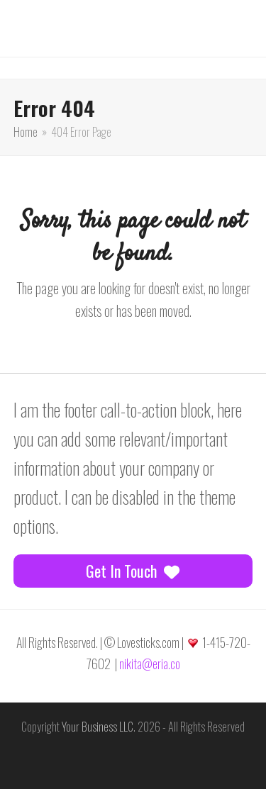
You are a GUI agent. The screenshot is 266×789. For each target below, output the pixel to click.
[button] (35, 17)
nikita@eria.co (149, 663)
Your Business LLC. (98, 726)
